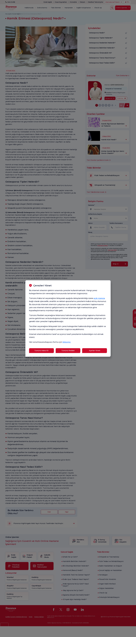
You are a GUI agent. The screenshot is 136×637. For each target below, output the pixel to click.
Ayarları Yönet (94, 351)
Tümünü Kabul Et (41, 351)
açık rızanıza (99, 298)
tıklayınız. (67, 342)
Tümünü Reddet (68, 351)
